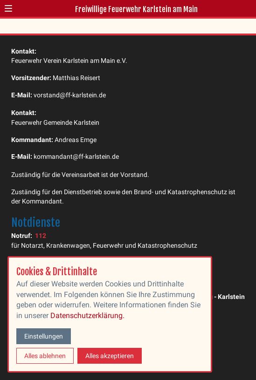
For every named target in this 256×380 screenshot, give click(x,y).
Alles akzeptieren (109, 356)
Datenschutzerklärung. (87, 315)
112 (40, 235)
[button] (8, 8)
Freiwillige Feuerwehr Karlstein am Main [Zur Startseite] (136, 9)
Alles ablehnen (45, 356)
